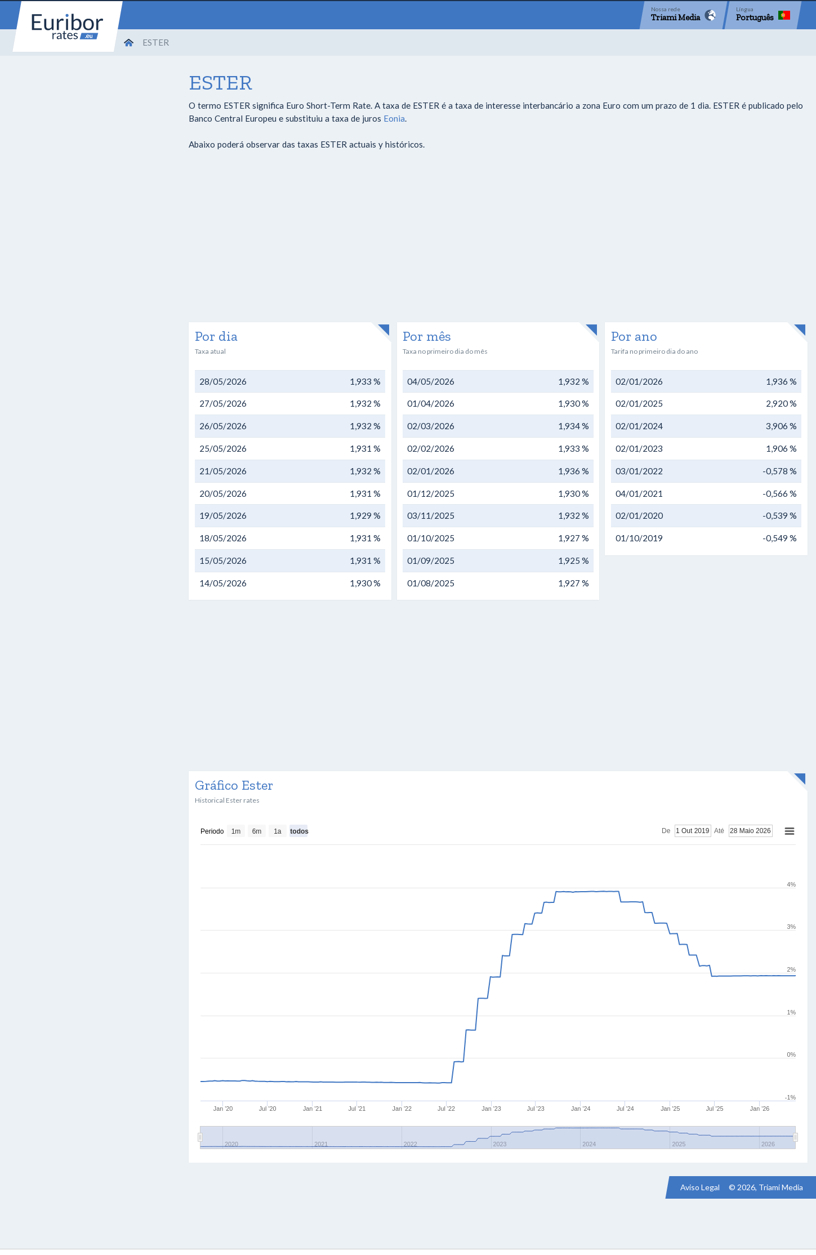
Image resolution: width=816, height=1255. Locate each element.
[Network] (683, 15)
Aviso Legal (700, 1187)
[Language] (763, 15)
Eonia (394, 118)
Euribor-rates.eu (67, 26)
